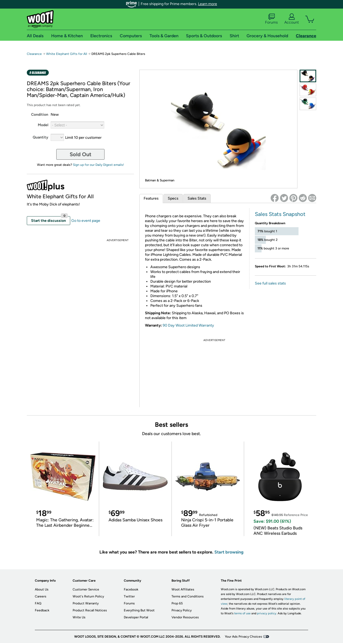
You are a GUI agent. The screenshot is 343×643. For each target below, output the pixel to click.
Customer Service (86, 589)
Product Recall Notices (90, 610)
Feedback (42, 610)
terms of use (242, 613)
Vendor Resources (185, 617)
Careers (40, 596)
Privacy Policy (182, 610)
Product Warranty (86, 603)
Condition (39, 114)
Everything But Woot (139, 610)
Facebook (131, 589)
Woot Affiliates (183, 589)
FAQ (38, 603)
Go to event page (85, 220)
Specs (173, 198)
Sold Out (80, 154)
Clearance (34, 54)
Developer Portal (136, 617)
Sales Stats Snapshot (280, 214)
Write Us (79, 617)
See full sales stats (270, 283)
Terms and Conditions (188, 596)
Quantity (40, 137)
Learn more (207, 4)
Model (43, 125)
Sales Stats (197, 198)
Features (151, 198)
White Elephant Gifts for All (66, 54)
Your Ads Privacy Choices (243, 636)
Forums (271, 19)
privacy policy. (267, 613)
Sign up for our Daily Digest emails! (98, 165)
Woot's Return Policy (88, 596)
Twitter (129, 596)
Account (291, 19)
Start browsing (229, 552)
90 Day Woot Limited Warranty (188, 325)
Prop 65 (177, 603)
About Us (42, 589)
